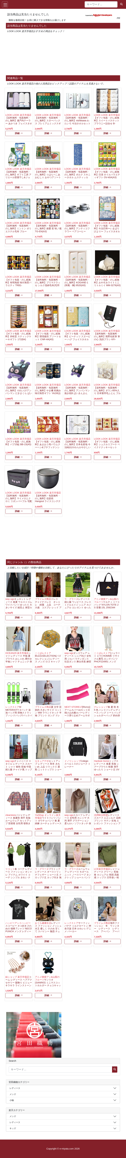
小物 (12, 1100)
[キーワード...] (101, 4)
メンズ (13, 1094)
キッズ (13, 1128)
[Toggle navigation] (5, 4)
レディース (15, 1088)
